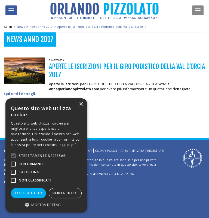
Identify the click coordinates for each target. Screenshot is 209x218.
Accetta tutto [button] (28, 193)
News (21, 27)
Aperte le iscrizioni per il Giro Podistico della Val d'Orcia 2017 (101, 27)
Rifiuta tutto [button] (65, 193)
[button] (46, 204)
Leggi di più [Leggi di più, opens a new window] (67, 145)
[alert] (46, 155)
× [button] (81, 104)
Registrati (155, 151)
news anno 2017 (41, 27)
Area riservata (132, 151)
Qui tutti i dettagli (19, 93)
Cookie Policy (106, 151)
